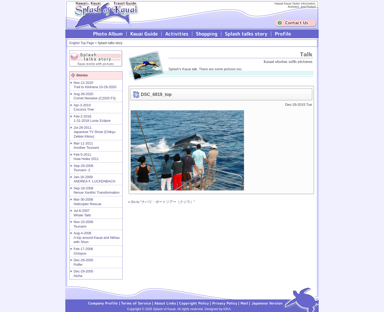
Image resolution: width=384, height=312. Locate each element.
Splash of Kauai (104, 19)
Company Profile (103, 302)
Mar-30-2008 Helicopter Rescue (87, 201)
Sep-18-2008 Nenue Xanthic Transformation (96, 190)
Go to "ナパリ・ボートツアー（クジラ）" (163, 202)
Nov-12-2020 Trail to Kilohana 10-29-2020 (95, 85)
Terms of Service (136, 302)
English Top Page (81, 43)
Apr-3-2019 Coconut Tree (84, 107)
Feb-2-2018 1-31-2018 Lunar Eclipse (92, 118)
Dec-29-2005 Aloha (83, 273)
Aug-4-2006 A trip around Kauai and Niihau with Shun (97, 237)
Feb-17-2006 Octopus (83, 251)
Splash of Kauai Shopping (206, 33)
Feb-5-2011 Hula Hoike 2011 (86, 157)
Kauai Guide (144, 33)
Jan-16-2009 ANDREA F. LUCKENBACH (94, 179)
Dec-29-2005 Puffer (83, 262)
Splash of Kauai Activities (177, 33)
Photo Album (108, 33)
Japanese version (267, 302)
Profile (282, 33)
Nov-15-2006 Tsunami (83, 224)
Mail (244, 302)
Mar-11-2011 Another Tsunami (86, 145)
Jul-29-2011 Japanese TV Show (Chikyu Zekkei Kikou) (94, 132)
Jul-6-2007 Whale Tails (82, 213)
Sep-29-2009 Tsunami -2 (83, 168)
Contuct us (295, 23)
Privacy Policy (225, 302)
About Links (165, 302)
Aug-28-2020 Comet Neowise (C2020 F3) (95, 96)
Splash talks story (246, 33)
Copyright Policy (194, 302)
